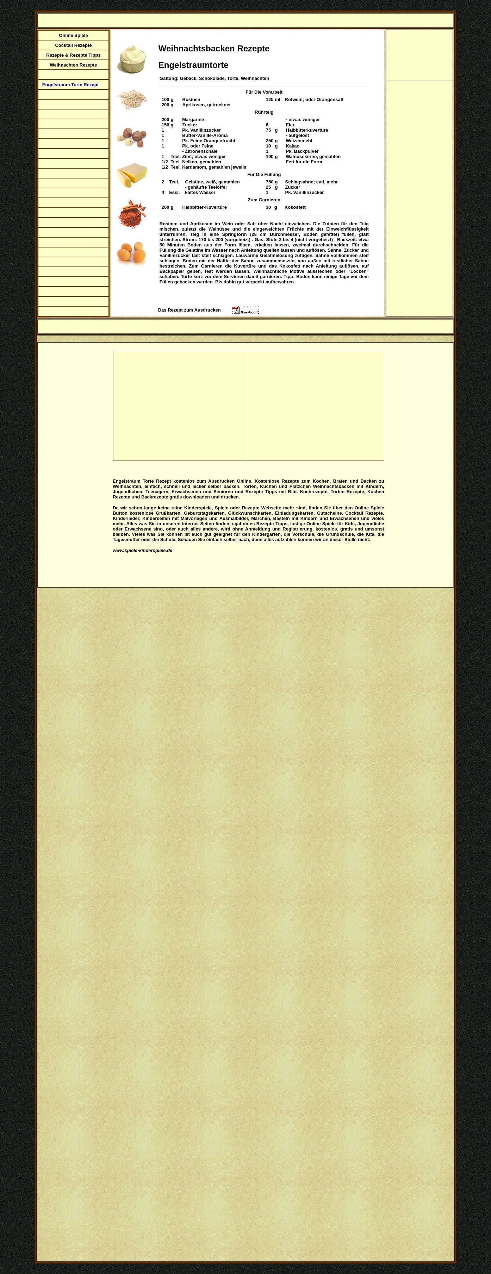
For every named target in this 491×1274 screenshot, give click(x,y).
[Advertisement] (179, 405)
